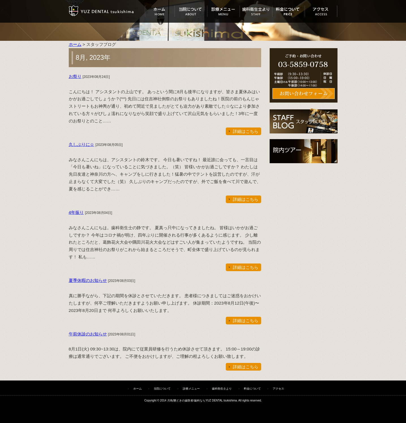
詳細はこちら (245, 131)
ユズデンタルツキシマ (107, 11)
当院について (191, 11)
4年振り (76, 212)
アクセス (321, 11)
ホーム (160, 11)
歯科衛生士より (256, 11)
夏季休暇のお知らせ (88, 280)
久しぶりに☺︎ (81, 144)
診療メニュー (223, 11)
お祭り (75, 76)
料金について (288, 11)
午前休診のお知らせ (88, 333)
